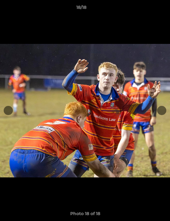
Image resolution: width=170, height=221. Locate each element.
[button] (148, 9)
